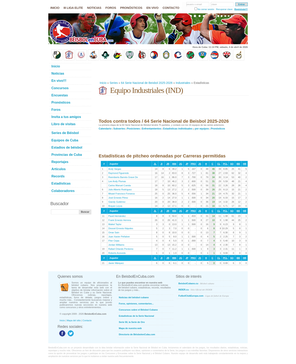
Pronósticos (218, 128)
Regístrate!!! (241, 9)
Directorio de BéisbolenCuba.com (137, 334)
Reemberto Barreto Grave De (123, 177)
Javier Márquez (116, 263)
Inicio (103, 82)
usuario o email (194, 4)
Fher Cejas (113, 240)
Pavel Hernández (117, 216)
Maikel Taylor (114, 224)
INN (174, 164)
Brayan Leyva (115, 206)
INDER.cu (195, 289)
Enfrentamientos (151, 128)
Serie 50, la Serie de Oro (132, 322)
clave (214, 4)
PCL (225, 164)
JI (161, 164)
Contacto (87, 320)
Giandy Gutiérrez (116, 202)
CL (218, 164)
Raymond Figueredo (118, 173)
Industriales (183, 82)
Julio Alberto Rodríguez (120, 189)
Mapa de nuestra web (130, 328)
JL (155, 164)
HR (244, 164)
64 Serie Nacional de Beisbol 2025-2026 (147, 82)
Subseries (119, 128)
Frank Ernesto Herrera (119, 220)
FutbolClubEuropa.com (203, 296)
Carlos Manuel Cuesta (119, 185)
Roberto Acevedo (117, 253)
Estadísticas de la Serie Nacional (136, 316)
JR (167, 164)
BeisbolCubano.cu (196, 283)
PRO (193, 164)
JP (187, 164)
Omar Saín (113, 232)
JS (199, 164)
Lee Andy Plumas (117, 181)
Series (114, 82)
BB (238, 164)
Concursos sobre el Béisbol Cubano (138, 310)
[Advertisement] (173, 70)
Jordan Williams (116, 245)
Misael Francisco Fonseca (121, 193)
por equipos (202, 128)
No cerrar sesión (206, 9)
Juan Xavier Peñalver (119, 236)
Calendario (105, 128)
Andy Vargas (114, 169)
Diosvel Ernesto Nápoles (120, 228)
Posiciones (133, 128)
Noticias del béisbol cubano (134, 297)
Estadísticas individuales (177, 128)
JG (180, 164)
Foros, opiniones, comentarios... (136, 303)
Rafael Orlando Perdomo (120, 249)
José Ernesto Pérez (118, 197)
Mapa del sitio (74, 320)
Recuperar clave (224, 9)
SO (232, 164)
